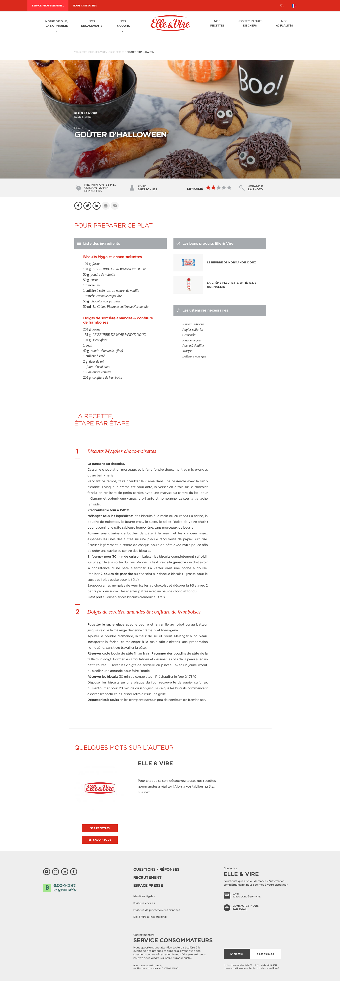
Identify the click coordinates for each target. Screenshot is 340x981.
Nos (91, 24)
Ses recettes (100, 828)
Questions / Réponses (156, 869)
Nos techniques (249, 23)
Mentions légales (144, 896)
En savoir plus (100, 839)
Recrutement (147, 877)
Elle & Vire (99, 52)
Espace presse (148, 885)
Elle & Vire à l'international (150, 916)
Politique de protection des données (156, 910)
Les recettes (116, 52)
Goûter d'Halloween (140, 52)
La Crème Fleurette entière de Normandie (231, 284)
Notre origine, (56, 24)
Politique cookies (144, 903)
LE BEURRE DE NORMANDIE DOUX (231, 262)
